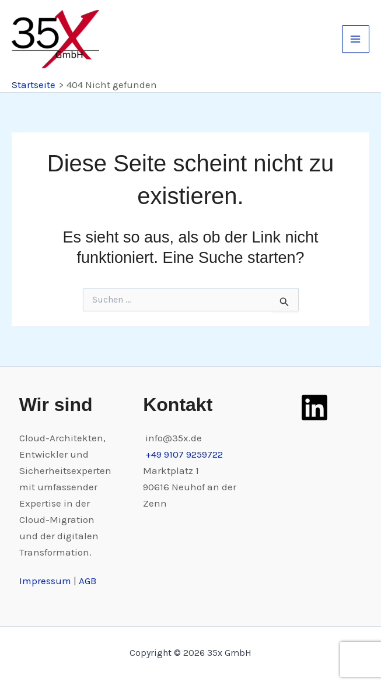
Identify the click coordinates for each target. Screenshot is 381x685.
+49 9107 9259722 (184, 454)
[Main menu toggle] (356, 39)
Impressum (46, 580)
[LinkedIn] (314, 407)
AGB (87, 580)
